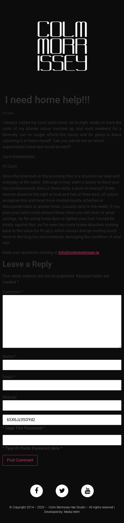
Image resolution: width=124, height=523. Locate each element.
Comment (13, 292)
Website (10, 397)
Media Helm (72, 512)
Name (9, 357)
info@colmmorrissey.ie (78, 252)
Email (9, 377)
